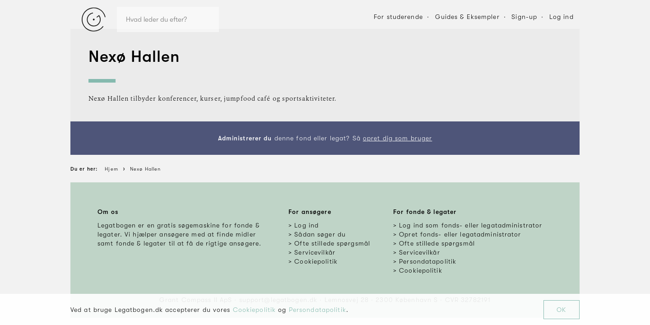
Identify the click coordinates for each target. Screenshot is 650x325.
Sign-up (524, 16)
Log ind (561, 16)
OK (561, 309)
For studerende (398, 16)
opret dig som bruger (397, 138)
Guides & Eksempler (467, 16)
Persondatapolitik (317, 309)
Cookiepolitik (254, 309)
